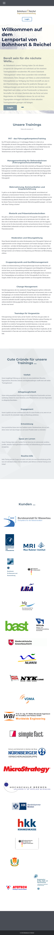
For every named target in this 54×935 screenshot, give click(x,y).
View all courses (27, 129)
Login (27, 19)
